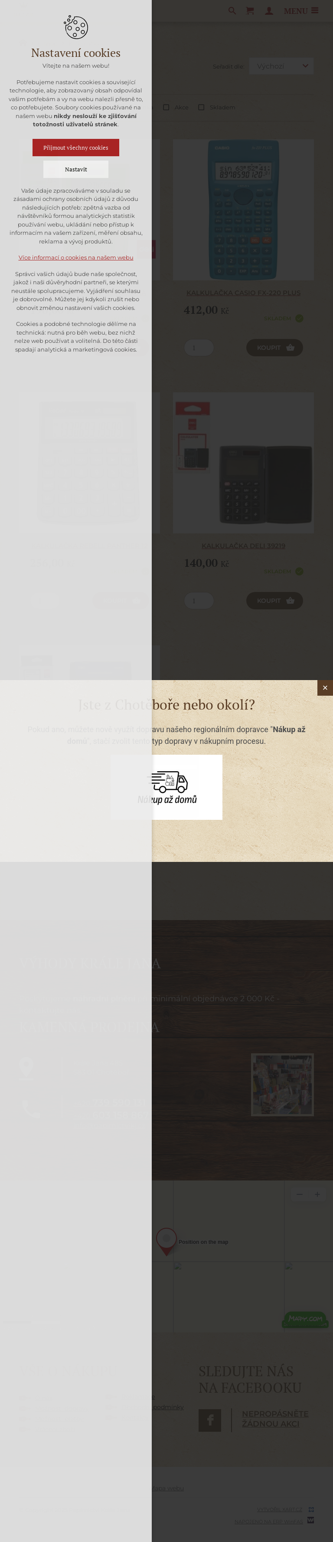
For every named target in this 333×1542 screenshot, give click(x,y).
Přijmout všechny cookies (75, 147)
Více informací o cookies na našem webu (76, 257)
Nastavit (76, 169)
